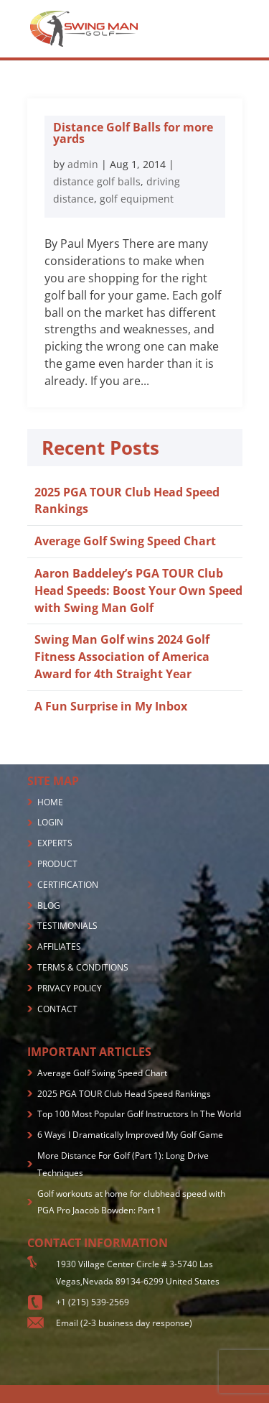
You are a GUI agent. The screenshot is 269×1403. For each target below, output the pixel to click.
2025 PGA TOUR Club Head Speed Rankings (124, 1094)
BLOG (48, 905)
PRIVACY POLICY (69, 988)
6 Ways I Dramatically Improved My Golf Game (130, 1135)
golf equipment (137, 198)
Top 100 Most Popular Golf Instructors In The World (139, 1114)
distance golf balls (97, 181)
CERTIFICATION (67, 885)
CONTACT (57, 1009)
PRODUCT (57, 864)
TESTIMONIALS (67, 926)
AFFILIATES (59, 946)
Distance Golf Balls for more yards (133, 133)
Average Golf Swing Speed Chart (125, 541)
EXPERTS (54, 843)
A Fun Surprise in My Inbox (110, 706)
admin (82, 164)
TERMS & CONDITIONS (82, 967)
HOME (50, 802)
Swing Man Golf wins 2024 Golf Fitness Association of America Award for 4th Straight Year (121, 656)
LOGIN (50, 822)
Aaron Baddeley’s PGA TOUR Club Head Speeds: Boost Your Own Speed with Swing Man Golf (138, 590)
